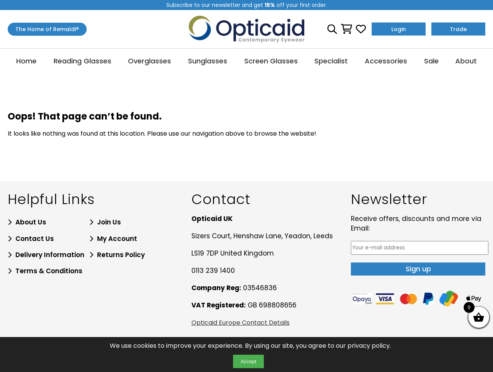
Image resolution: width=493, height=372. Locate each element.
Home (26, 61)
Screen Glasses (271, 61)
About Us (30, 222)
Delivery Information (49, 254)
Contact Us (34, 238)
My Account (117, 238)
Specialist (331, 61)
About (466, 61)
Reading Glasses (82, 61)
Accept (249, 361)
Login (398, 29)
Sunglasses (207, 61)
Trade (458, 29)
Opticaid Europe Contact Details (240, 322)
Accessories (386, 61)
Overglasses (149, 61)
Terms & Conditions (48, 271)
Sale (431, 61)
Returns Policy (121, 254)
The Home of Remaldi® (47, 29)
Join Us (109, 222)
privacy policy (368, 345)
